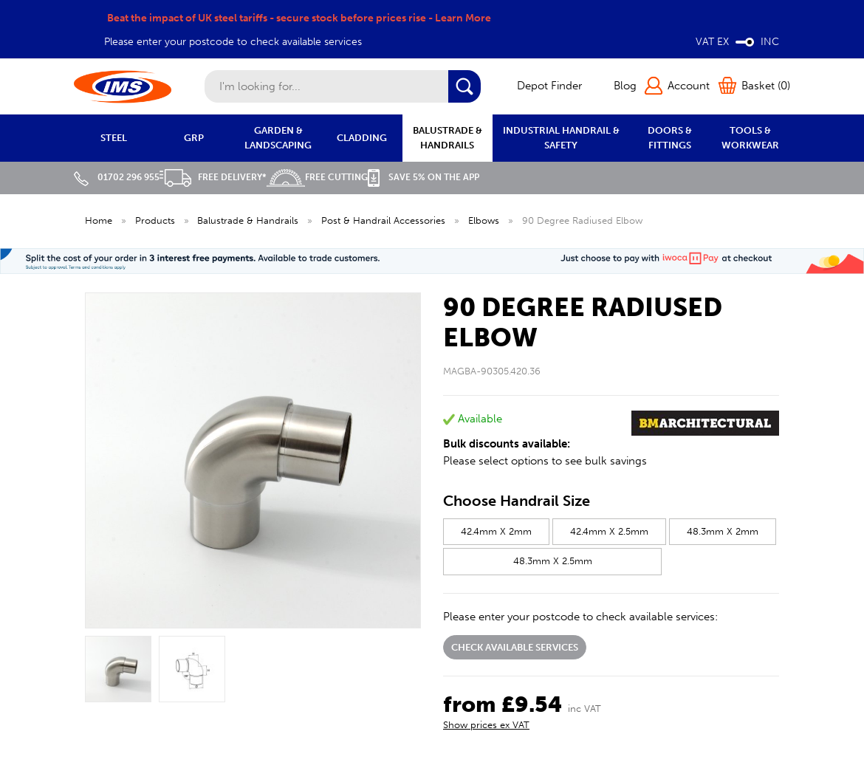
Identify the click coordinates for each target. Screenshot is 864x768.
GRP (194, 137)
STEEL (113, 137)
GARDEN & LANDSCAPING (278, 138)
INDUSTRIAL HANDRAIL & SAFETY (561, 138)
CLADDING (362, 137)
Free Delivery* (213, 177)
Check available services (514, 647)
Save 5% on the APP (423, 177)
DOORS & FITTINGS (670, 138)
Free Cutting (317, 177)
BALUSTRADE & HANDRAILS (447, 138)
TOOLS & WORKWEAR (750, 138)
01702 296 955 (117, 177)
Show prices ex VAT (486, 724)
